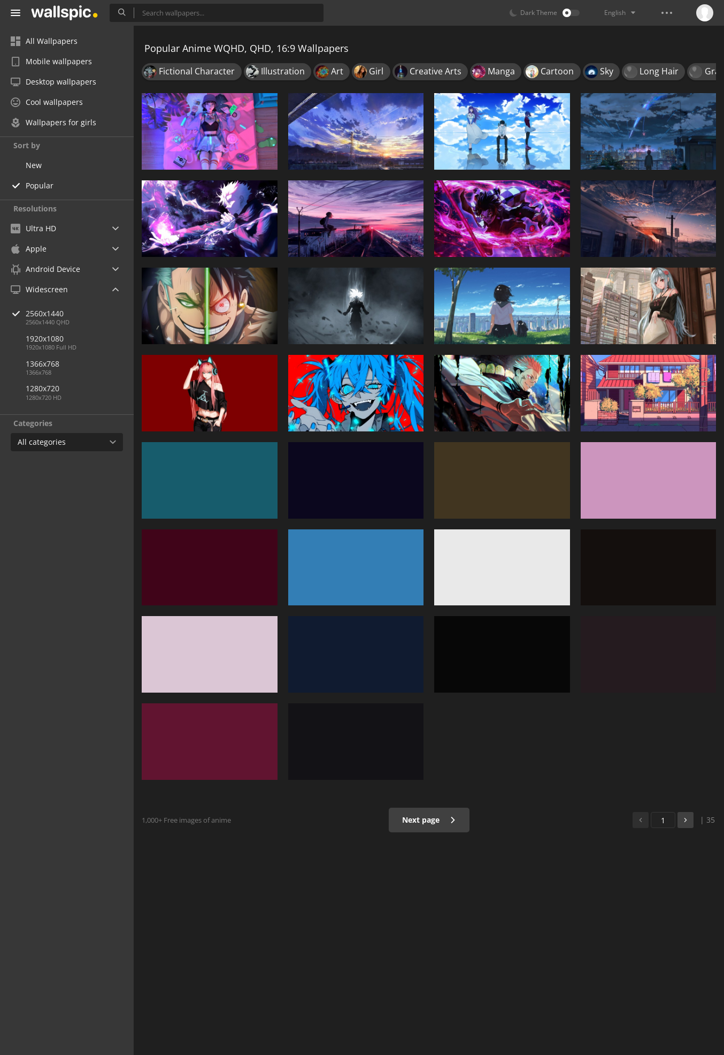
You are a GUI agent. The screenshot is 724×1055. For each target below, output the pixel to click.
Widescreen (39, 289)
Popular (39, 185)
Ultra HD (33, 228)
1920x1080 (45, 339)
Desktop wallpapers (53, 82)
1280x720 (42, 388)
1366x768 (42, 364)
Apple (29, 249)
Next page (429, 820)
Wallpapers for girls (53, 122)
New (34, 165)
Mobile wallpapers (51, 61)
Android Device (45, 269)
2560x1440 (80, 313)
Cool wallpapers (47, 102)
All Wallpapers (44, 41)
